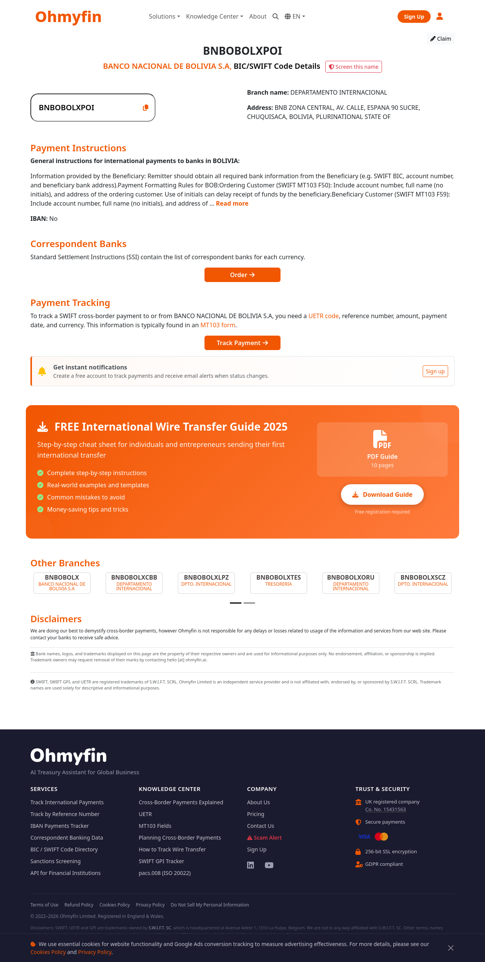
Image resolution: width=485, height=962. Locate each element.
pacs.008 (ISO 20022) (165, 872)
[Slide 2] (249, 603)
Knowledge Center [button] (212, 16)
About (257, 16)
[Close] (451, 948)
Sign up (435, 371)
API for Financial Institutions (65, 872)
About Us (258, 802)
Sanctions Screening (55, 861)
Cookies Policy (48, 952)
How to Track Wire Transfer (172, 849)
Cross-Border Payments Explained (181, 802)
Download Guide (382, 494)
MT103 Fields (155, 825)
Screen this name (354, 66)
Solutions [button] (162, 16)
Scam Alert (264, 837)
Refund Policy (78, 905)
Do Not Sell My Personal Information (210, 905)
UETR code (323, 316)
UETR (145, 814)
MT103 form (217, 325)
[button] (440, 16)
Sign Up (414, 16)
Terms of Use (44, 905)
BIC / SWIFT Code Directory (64, 849)
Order (242, 275)
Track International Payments (67, 802)
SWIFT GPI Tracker (161, 861)
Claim (440, 38)
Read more (232, 203)
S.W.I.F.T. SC (160, 927)
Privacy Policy (95, 952)
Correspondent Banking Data (66, 837)
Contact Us (260, 825)
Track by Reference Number (65, 814)
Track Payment (242, 343)
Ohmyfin (68, 16)
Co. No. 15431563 (385, 809)
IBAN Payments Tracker (59, 825)
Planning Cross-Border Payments (180, 837)
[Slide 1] (235, 603)
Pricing (255, 814)
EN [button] (292, 16)
